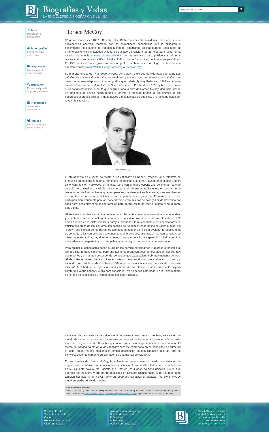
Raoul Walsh (93, 67)
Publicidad (116, 417)
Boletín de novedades (123, 414)
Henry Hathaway (112, 67)
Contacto (49, 417)
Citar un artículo (54, 423)
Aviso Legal (117, 420)
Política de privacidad (123, 423)
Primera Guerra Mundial (106, 55)
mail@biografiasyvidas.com (211, 423)
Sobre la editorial (54, 414)
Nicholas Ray (134, 67)
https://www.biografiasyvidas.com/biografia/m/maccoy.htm (110, 393)
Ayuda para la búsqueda (125, 411)
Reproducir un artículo (57, 420)
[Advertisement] (123, 305)
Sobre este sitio (53, 411)
